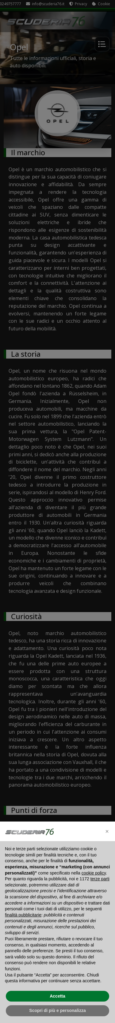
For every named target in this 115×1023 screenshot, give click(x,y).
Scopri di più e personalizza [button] (57, 1010)
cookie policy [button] (94, 873)
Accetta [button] (57, 996)
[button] (107, 831)
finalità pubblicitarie (23, 914)
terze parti (99, 878)
